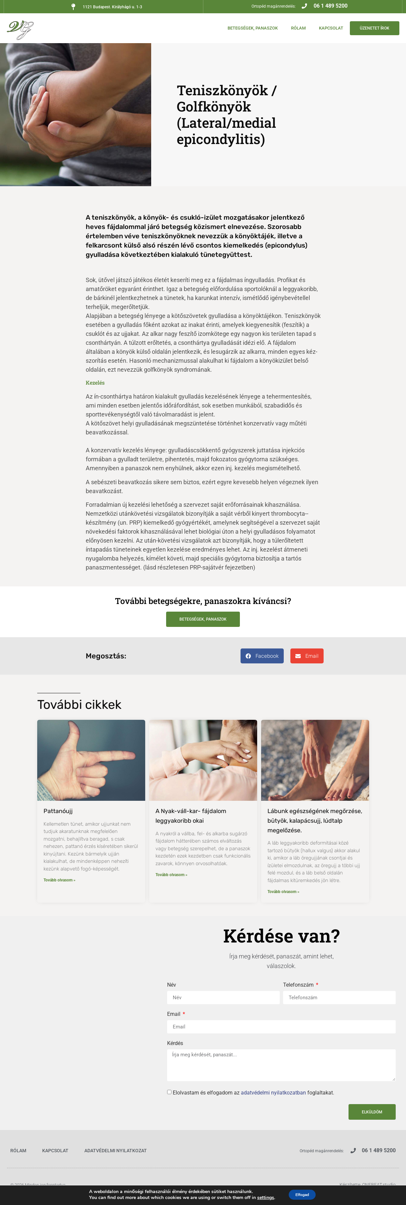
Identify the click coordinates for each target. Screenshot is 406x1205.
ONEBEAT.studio (379, 1184)
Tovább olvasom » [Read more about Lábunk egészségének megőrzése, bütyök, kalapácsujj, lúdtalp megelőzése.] (283, 891)
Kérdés (175, 1043)
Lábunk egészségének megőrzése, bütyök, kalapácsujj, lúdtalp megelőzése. (314, 820)
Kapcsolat (324, 28)
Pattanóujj (58, 811)
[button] (262, 655)
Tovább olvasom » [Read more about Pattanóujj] (59, 880)
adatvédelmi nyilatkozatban (273, 1093)
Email (174, 1014)
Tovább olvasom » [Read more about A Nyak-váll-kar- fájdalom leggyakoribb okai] (171, 874)
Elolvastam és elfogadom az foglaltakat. (253, 1093)
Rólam (291, 28)
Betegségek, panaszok (246, 28)
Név (171, 985)
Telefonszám (299, 985)
